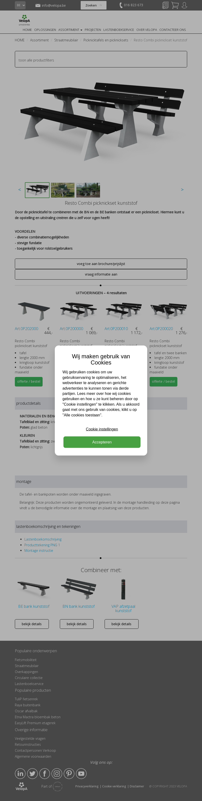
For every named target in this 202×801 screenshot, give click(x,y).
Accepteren (102, 442)
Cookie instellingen (102, 429)
